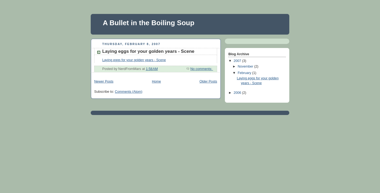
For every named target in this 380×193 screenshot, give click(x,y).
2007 (238, 61)
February (245, 73)
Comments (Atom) (128, 92)
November (246, 66)
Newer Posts (103, 81)
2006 (238, 93)
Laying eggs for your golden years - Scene (148, 51)
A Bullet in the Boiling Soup (148, 23)
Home (156, 81)
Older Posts (208, 81)
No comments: (201, 69)
